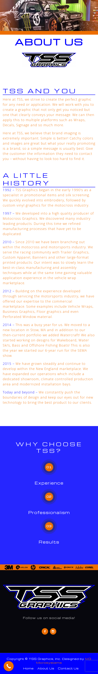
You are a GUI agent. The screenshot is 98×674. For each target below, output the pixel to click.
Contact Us (68, 668)
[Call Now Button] (9, 666)
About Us (45, 668)
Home (28, 668)
